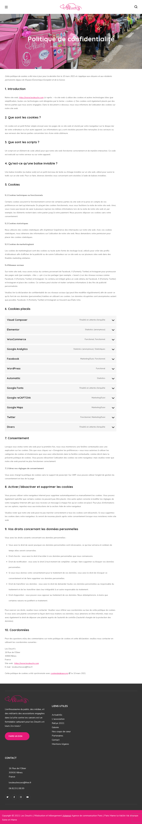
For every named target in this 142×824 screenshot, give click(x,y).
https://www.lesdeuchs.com (31, 97)
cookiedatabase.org (59, 673)
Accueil (54, 46)
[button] (135, 7)
